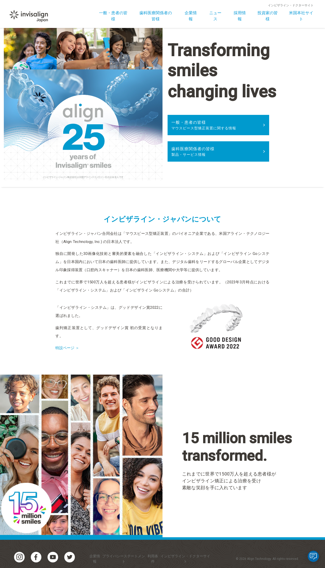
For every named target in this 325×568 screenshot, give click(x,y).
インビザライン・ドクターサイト (291, 5)
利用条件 (153, 558)
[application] (313, 556)
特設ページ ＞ (68, 347)
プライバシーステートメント (123, 558)
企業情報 (94, 558)
